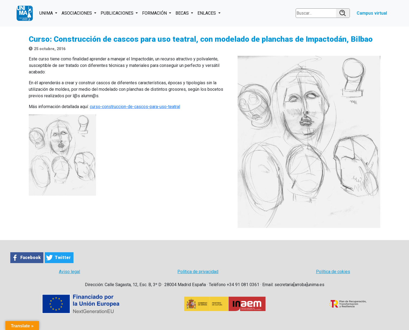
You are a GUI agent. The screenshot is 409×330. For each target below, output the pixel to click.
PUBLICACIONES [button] (118, 13)
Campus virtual (372, 13)
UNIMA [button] (46, 13)
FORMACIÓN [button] (155, 13)
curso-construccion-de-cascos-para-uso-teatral (135, 106)
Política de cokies (333, 271)
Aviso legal (69, 271)
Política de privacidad (197, 271)
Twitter (63, 257)
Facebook (30, 257)
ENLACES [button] (207, 13)
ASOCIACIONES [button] (77, 13)
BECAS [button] (182, 13)
